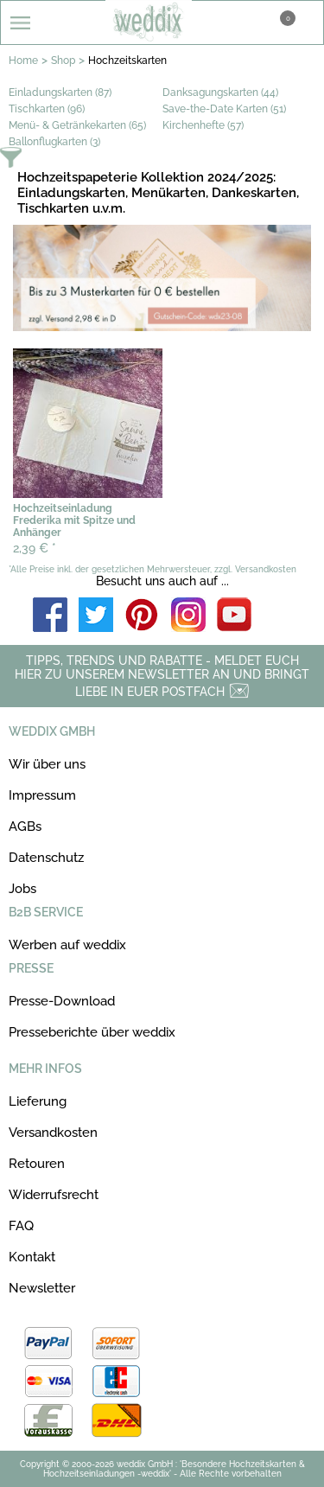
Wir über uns (47, 764)
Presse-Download (62, 1001)
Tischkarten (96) (47, 109)
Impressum (42, 795)
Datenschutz (46, 857)
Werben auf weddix (67, 945)
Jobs (22, 889)
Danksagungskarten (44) (220, 92)
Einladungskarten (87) (60, 92)
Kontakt (32, 1257)
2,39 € (34, 548)
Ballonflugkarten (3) (54, 142)
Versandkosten (53, 1132)
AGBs (25, 826)
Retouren (37, 1163)
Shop (63, 60)
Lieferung (38, 1101)
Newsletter (42, 1288)
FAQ (21, 1226)
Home (23, 60)
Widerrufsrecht (53, 1195)
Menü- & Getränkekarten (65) (77, 125)
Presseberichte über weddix (92, 1032)
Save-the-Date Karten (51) (224, 109)
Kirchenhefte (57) (203, 125)
